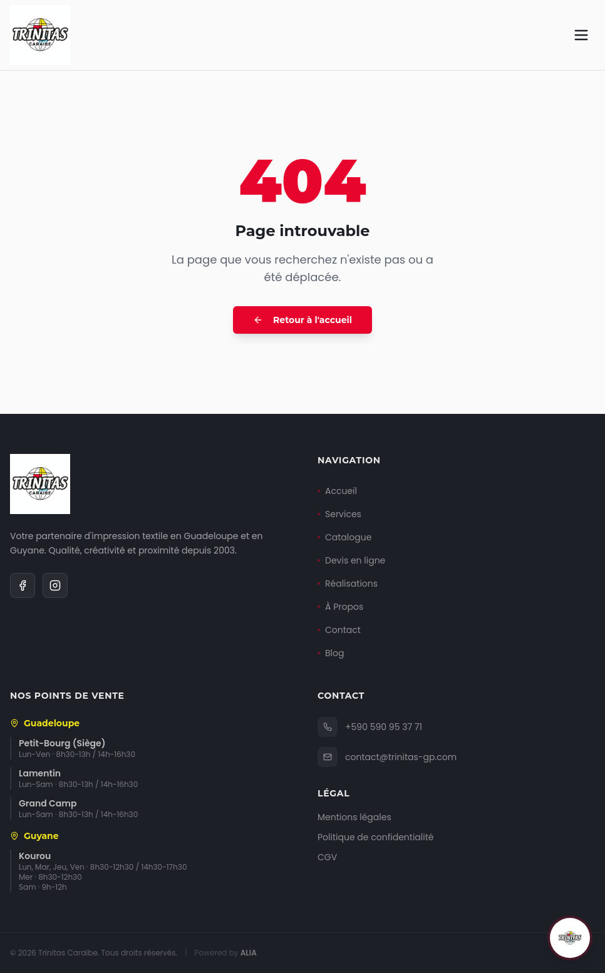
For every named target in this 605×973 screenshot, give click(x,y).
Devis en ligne (351, 560)
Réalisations (348, 583)
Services (339, 514)
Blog (331, 653)
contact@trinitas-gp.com (387, 757)
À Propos (340, 606)
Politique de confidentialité (375, 837)
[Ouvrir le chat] (570, 938)
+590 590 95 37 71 (370, 727)
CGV (327, 857)
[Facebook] (22, 585)
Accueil (337, 491)
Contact (339, 630)
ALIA (248, 952)
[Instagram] (55, 585)
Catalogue (344, 537)
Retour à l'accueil (302, 320)
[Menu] (581, 35)
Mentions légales (354, 817)
